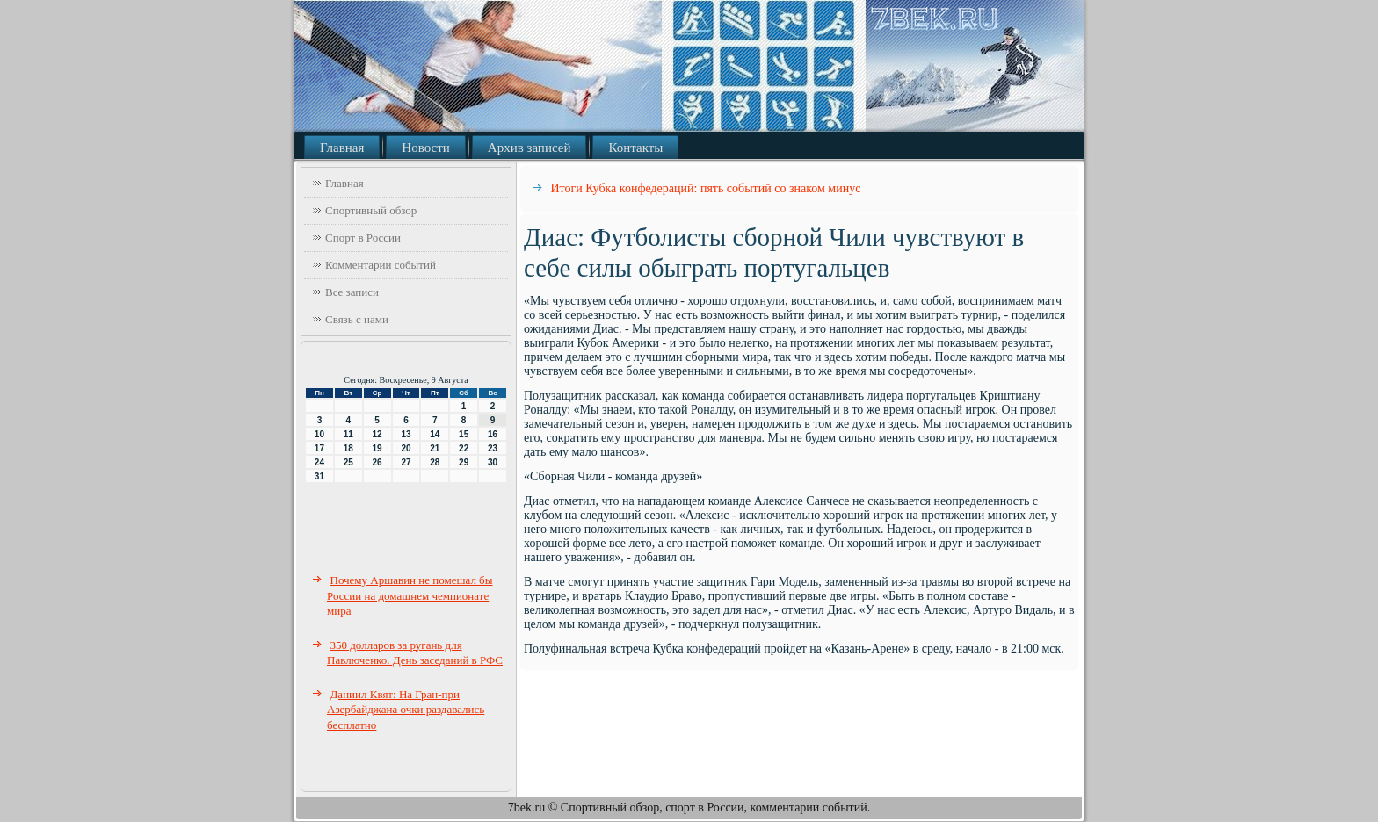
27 (405, 462)
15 (463, 434)
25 (348, 462)
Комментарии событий (380, 264)
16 (492, 434)
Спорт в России (363, 237)
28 (434, 462)
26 (377, 462)
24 (319, 462)
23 (492, 448)
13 (405, 434)
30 (492, 462)
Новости (425, 148)
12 (377, 434)
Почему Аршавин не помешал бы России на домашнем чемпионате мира (409, 595)
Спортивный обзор (371, 210)
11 (348, 434)
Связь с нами (356, 319)
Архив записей (529, 148)
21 (434, 448)
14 (434, 434)
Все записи (352, 292)
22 (463, 448)
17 (319, 448)
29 (463, 462)
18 (348, 448)
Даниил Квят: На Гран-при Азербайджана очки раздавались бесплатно (405, 710)
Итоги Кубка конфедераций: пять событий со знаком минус (706, 188)
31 (319, 476)
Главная (342, 148)
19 (377, 448)
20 (405, 448)
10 (319, 434)
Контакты (635, 148)
